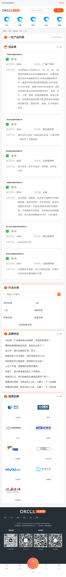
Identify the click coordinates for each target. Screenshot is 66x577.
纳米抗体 (38, 310)
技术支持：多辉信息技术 (45, 525)
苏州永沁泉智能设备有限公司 (15, 254)
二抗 (6, 310)
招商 (37, 517)
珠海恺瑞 (18, 500)
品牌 (18, 517)
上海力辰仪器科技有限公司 (14, 119)
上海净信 (18, 417)
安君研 (48, 438)
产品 (11, 517)
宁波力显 (48, 459)
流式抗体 (8, 303)
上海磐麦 (48, 479)
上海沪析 (18, 479)
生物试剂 (15, 31)
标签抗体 (38, 317)
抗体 (21, 31)
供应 (10, 31)
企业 (30, 517)
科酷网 (5, 31)
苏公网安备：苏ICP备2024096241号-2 (24, 525)
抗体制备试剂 (25, 325)
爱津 (48, 417)
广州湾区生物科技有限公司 (14, 54)
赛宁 (17, 438)
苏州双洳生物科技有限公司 (14, 151)
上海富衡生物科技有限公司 (14, 182)
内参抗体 (8, 317)
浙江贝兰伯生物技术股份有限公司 (16, 226)
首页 (5, 517)
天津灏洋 (18, 459)
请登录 (61, 3)
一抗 (25, 31)
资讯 (24, 517)
